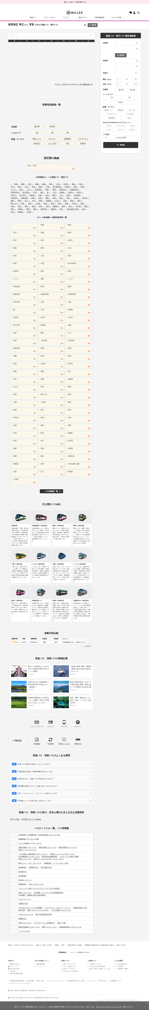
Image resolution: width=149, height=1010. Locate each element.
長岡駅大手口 (34, 867)
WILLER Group (14, 998)
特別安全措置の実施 (16, 973)
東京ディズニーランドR (27, 850)
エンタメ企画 (116, 17)
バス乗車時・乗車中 (122, 969)
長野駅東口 (23, 884)
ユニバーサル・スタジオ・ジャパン (58, 908)
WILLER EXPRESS (28, 998)
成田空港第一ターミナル (27, 847)
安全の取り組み (15, 969)
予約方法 (18, 741)
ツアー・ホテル (49, 17)
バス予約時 (119, 966)
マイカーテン (83, 139)
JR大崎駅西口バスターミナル (29, 856)
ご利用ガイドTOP (95, 964)
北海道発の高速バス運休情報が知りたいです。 (36, 771)
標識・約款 (40, 981)
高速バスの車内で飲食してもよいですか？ (34, 764)
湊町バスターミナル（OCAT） (38, 910)
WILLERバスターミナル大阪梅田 (31, 908)
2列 (37, 132)
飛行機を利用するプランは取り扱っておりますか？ (38, 786)
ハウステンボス (24, 931)
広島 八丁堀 (61, 923)
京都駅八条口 (23, 903)
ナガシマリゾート (25, 899)
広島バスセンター (25, 923)
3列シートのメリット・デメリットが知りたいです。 (38, 793)
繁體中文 (25, 990)
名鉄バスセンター (25, 893)
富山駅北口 (23, 872)
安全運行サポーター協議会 (31, 819)
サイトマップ (91, 981)
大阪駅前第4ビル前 (80, 908)
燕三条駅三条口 (46, 867)
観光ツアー (83, 17)
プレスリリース (15, 966)
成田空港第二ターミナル (48, 847)
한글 (18, 990)
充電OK (83, 143)
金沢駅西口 (23, 876)
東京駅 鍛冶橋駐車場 (49, 856)
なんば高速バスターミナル (61, 910)
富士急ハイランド (25, 880)
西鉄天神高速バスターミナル (29, 927)
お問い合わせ (103, 981)
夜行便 (52, 126)
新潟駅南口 (23, 867)
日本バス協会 (15, 819)
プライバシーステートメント (56, 981)
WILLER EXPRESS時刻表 (97, 966)
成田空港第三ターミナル (68, 847)
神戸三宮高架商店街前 (43, 914)
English (12, 990)
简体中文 (34, 990)
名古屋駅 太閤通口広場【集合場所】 (32, 895)
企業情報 (12, 981)
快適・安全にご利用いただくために (100, 970)
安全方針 (12, 971)
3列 (52, 132)
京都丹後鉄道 (99, 17)
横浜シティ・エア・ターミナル (30, 863)
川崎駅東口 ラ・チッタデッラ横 (56, 863)
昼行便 (37, 126)
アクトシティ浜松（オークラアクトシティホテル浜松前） (40, 888)
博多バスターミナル (49, 927)
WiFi (67, 143)
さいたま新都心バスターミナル (30, 843)
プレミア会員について (70, 966)
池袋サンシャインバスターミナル (62, 854)
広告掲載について (115, 981)
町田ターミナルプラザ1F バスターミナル (49, 859)
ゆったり (52, 139)
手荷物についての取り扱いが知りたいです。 (35, 801)
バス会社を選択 (120, 138)
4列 (67, 132)
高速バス (33, 17)
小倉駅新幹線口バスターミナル (70, 927)
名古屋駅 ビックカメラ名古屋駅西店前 (48, 893)
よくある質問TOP (121, 964)
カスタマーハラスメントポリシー (20, 983)
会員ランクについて (69, 969)
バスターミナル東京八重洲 (69, 856)
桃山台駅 (22, 910)
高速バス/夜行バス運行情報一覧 (74, 2)
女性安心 (36, 143)
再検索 (121, 145)
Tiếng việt (43, 990)
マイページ (39, 966)
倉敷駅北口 (23, 919)
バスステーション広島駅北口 (44, 923)
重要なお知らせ (15, 964)
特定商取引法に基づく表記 (76, 981)
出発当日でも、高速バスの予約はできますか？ (36, 779)
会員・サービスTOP (69, 964)
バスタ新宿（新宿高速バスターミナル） (33, 854)
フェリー (66, 17)
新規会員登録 (40, 964)
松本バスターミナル (36, 884)
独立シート (37, 139)
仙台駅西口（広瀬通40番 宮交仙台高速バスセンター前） (40, 835)
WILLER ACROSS (53, 998)
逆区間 (92, 25)
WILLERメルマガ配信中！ (71, 971)
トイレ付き (52, 143)
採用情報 (21, 981)
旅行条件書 (30, 981)
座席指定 (67, 139)
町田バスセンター (25, 859)
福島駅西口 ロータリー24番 (29, 839)
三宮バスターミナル (26, 914)
